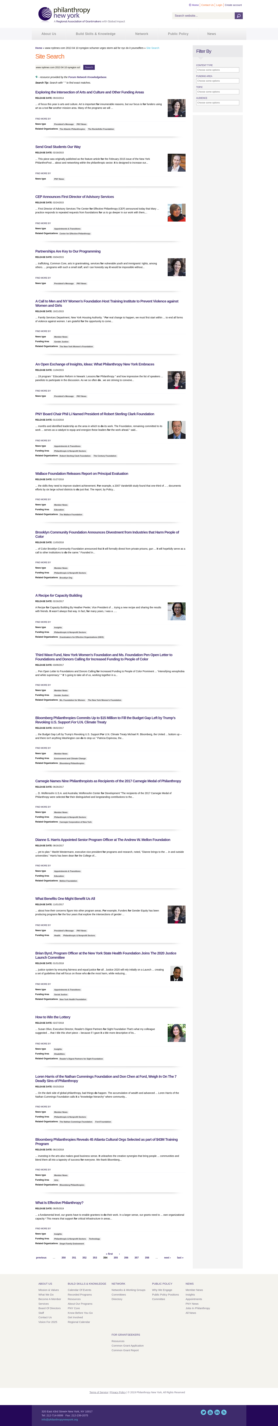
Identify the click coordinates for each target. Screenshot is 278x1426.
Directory (117, 1299)
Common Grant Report (125, 1350)
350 (63, 1257)
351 (74, 1257)
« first (109, 1253)
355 (116, 1257)
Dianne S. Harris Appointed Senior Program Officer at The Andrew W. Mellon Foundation (102, 840)
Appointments (194, 1299)
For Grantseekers (126, 1334)
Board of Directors (49, 1308)
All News (191, 1312)
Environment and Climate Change (70, 758)
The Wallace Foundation (71, 514)
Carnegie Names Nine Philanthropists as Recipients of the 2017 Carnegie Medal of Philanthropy (108, 781)
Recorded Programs (80, 1294)
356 (126, 1257)
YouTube (210, 1412)
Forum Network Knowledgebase (87, 77)
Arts (56, 1180)
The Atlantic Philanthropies (72, 129)
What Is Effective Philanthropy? (59, 1203)
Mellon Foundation (68, 881)
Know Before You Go (80, 1312)
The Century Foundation (105, 456)
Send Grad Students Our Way (58, 147)
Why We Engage (162, 1289)
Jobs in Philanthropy (198, 1308)
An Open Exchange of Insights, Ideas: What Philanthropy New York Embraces (94, 364)
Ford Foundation (103, 1122)
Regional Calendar (79, 1321)
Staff (41, 1312)
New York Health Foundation (73, 999)
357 (137, 1257)
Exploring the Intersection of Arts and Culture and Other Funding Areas (89, 92)
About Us (49, 34)
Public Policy (178, 34)
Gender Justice (61, 342)
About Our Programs (80, 1303)
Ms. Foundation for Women (72, 700)
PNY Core (74, 1308)
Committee (158, 1299)
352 (84, 1257)
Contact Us (207, 5)
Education (59, 510)
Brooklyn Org (66, 578)
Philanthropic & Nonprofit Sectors (70, 451)
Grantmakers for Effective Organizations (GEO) (82, 637)
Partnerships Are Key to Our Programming (68, 251)
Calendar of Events (79, 1289)
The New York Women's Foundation (76, 346)
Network (141, 34)
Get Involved (75, 1317)
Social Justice (60, 994)
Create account (233, 5)
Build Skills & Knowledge (96, 34)
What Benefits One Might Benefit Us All (65, 899)
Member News (61, 337)
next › (167, 1257)
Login (219, 5)
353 (95, 1257)
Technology (94, 1239)
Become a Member (49, 1299)
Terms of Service (98, 1392)
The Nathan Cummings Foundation (76, 1122)
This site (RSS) (224, 1412)
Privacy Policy (118, 1392)
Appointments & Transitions (67, 229)
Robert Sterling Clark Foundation (75, 456)
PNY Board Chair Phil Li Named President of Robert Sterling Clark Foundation (94, 414)
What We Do (46, 1294)
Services (43, 1303)
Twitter (203, 1412)
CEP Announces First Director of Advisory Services (74, 197)
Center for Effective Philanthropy (75, 233)
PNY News (81, 124)
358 (147, 1257)
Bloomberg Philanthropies (72, 763)
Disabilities (59, 1054)
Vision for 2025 (47, 1321)
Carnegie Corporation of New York (76, 822)
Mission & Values (48, 1289)
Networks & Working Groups (128, 1289)
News (211, 34)
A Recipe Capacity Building (58, 595)
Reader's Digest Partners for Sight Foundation (81, 1059)
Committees (119, 1294)
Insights (58, 627)
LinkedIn (217, 1412)
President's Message (64, 124)
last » (180, 1257)
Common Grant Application (128, 1345)
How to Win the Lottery (52, 1017)
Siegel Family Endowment (72, 1244)
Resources (74, 1299)
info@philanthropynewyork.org (60, 1419)
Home (195, 5)
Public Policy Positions (165, 1294)
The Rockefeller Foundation (101, 129)
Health (57, 935)
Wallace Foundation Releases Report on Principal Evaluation (81, 474)
